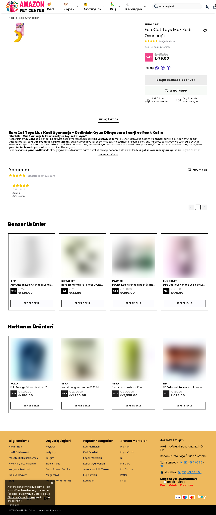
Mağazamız (52, 475)
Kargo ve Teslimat (19, 469)
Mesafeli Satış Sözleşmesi (23, 458)
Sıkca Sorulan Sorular (58, 469)
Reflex (123, 475)
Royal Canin (127, 452)
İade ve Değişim (18, 475)
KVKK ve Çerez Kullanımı (22, 463)
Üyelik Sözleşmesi (19, 452)
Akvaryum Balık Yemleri (96, 469)
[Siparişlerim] (207, 7)
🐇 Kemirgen (135, 7)
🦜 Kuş (115, 7)
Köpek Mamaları (92, 458)
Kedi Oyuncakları (29, 18)
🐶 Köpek (71, 7)
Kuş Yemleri (90, 475)
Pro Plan (125, 446)
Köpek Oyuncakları (94, 463)
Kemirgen (88, 480)
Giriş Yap (51, 452)
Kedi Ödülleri (90, 452)
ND (122, 458)
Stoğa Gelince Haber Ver (175, 80)
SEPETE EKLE (32, 303)
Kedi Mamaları (91, 446)
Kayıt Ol (50, 446)
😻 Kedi (53, 7)
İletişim (50, 458)
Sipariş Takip (53, 463)
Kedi (13, 18)
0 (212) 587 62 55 (191, 462)
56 (162, 466)
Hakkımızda (15, 446)
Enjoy (123, 480)
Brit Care (125, 463)
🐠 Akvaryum (94, 7)
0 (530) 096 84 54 (190, 472)
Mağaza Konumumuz (58, 480)
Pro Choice (126, 469)
